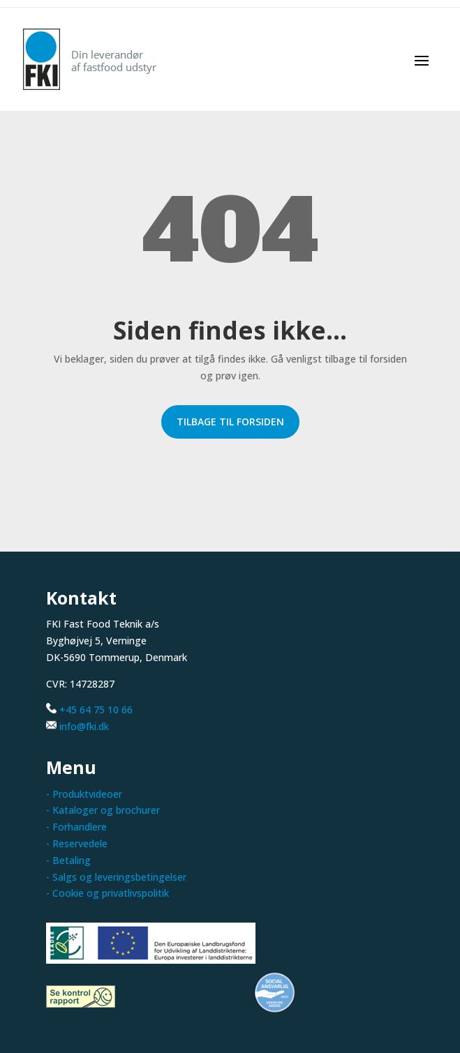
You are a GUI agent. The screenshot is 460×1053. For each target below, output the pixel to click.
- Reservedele (76, 843)
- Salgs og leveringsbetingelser (116, 877)
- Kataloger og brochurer (103, 810)
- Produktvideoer (84, 794)
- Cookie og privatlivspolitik (107, 893)
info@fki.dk (84, 726)
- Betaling (68, 860)
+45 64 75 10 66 (96, 709)
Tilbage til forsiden (230, 421)
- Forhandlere (76, 826)
